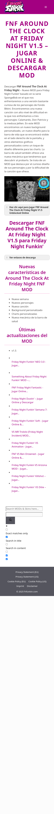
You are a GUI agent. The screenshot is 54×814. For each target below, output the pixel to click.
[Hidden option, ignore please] (7, 555)
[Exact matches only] (7, 529)
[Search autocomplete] (24, 514)
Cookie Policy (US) (38, 581)
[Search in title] (7, 537)
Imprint (20, 586)
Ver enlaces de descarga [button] (20, 257)
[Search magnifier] (10, 520)
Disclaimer (32, 586)
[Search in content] (7, 544)
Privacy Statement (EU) (27, 572)
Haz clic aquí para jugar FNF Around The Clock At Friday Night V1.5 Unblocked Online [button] (26, 210)
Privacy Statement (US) (27, 576)
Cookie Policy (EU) (17, 581)
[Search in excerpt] (7, 552)
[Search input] (24, 508)
